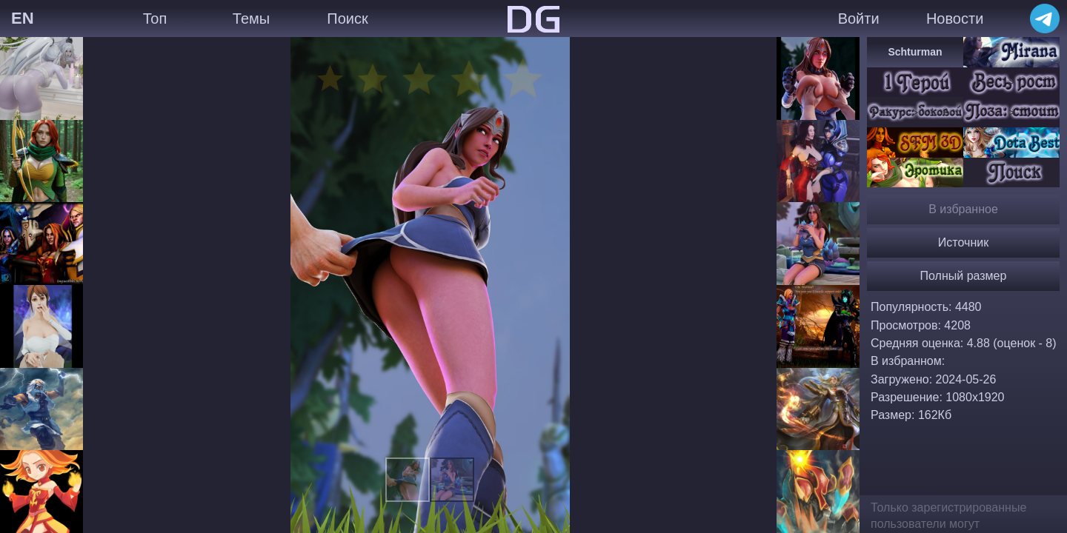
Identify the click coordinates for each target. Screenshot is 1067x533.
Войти (859, 18)
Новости (954, 18)
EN (22, 18)
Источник (963, 242)
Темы (251, 18)
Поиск (347, 18)
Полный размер (963, 275)
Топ (155, 18)
